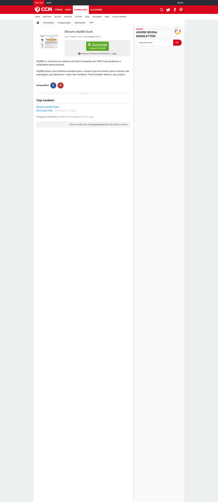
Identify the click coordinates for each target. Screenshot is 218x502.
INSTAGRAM (97, 17)
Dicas (68, 9)
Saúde (48, 3)
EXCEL (87, 17)
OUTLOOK (78, 17)
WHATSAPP (47, 17)
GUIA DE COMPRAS (119, 17)
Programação (64, 22)
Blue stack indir (44, 110)
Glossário (96, 9)
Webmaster (80, 22)
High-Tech (39, 3)
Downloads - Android (65, 110)
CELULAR (57, 17)
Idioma (180, 3)
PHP (91, 22)
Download (97, 46)
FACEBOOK (68, 17)
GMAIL (107, 17)
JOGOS (37, 17)
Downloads (80, 9)
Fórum (58, 9)
